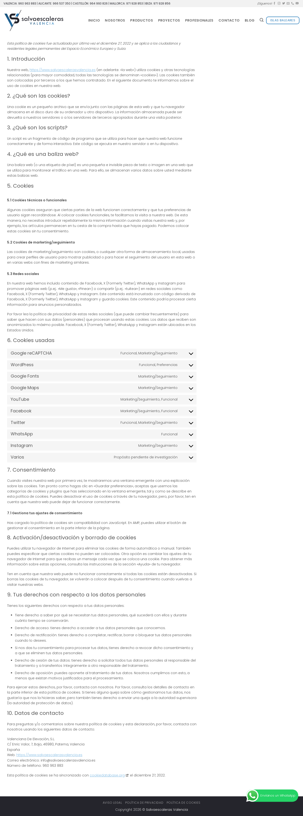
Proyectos (169, 20)
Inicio (94, 20)
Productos (141, 20)
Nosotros (115, 20)
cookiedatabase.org (107, 775)
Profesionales (199, 20)
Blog (249, 20)
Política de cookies (184, 803)
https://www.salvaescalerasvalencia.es (63, 70)
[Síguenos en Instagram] (279, 3)
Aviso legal (112, 803)
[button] (261, 20)
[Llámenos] (292, 3)
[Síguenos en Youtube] (297, 3)
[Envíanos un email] (288, 3)
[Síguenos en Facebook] (274, 3)
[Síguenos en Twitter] (283, 3)
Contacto (229, 20)
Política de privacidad (144, 803)
